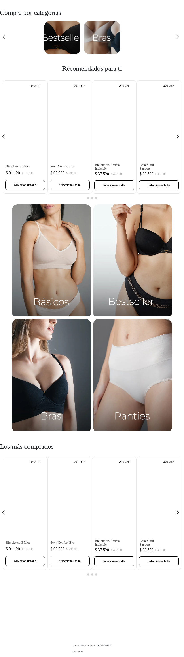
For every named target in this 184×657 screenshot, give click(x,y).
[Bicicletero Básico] (25, 137)
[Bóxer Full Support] (159, 137)
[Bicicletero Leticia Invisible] (114, 137)
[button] (25, 185)
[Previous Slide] (5, 38)
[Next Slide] (179, 38)
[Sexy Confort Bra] (70, 137)
